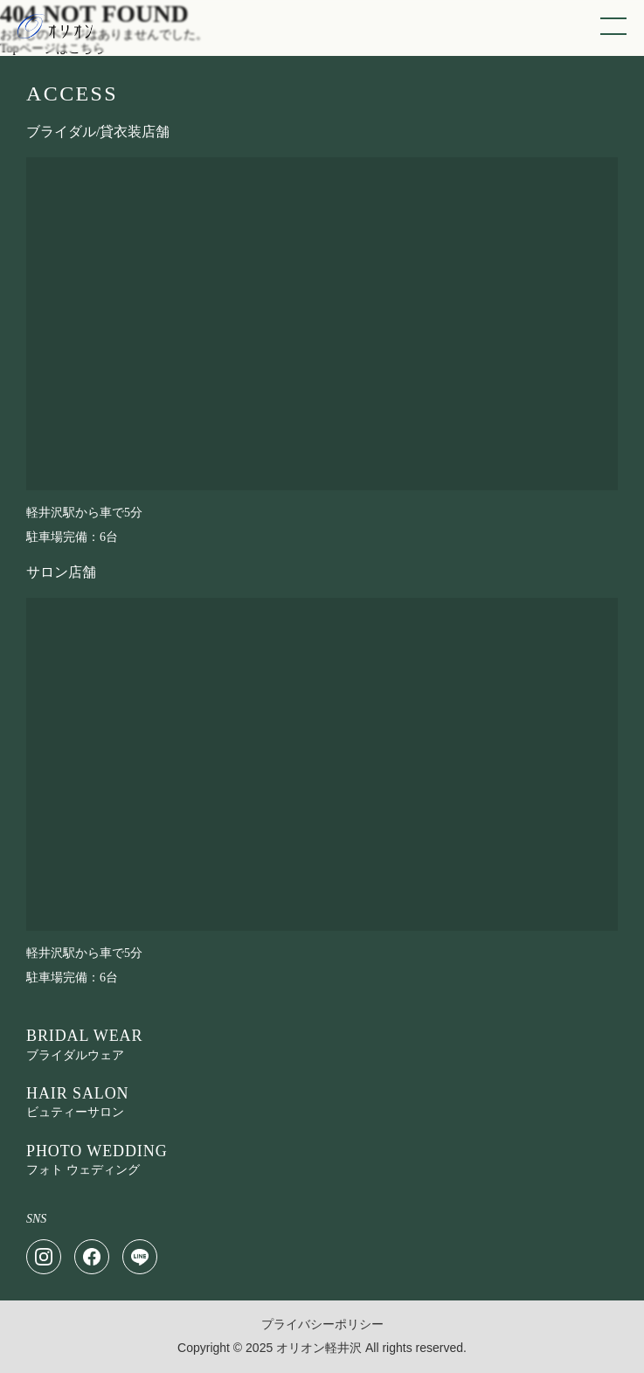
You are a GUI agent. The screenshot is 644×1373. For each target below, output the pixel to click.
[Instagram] (43, 1256)
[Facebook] (91, 1256)
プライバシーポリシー (322, 1324)
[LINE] (139, 1256)
